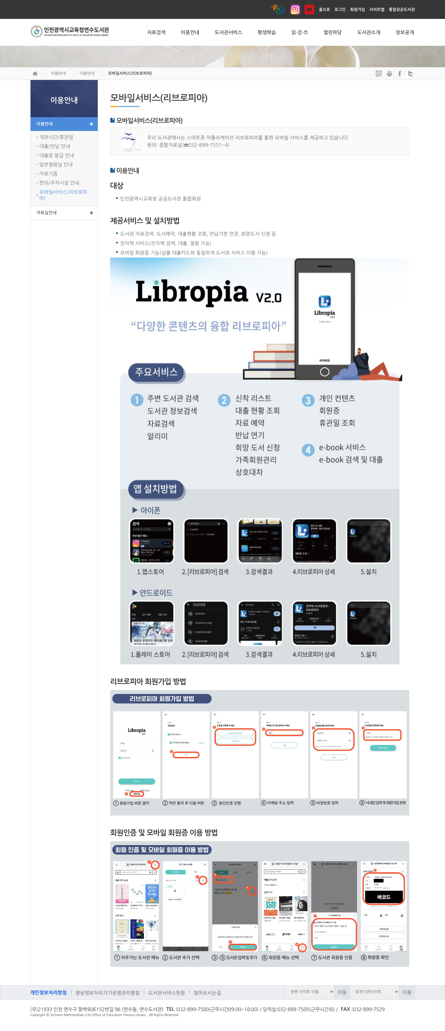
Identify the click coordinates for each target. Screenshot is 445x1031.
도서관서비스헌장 (166, 992)
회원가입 (357, 10)
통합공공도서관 (402, 10)
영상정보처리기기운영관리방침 (107, 992)
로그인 (340, 10)
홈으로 (324, 10)
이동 (342, 992)
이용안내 (58, 73)
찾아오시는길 (207, 992)
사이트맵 (377, 10)
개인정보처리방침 (48, 992)
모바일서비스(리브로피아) (130, 73)
